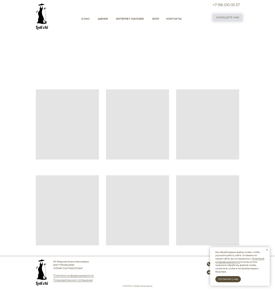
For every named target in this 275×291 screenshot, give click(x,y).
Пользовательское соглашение (73, 280)
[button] (228, 18)
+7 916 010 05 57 (226, 5)
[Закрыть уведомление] (267, 250)
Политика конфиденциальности (73, 275)
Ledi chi (42, 27)
